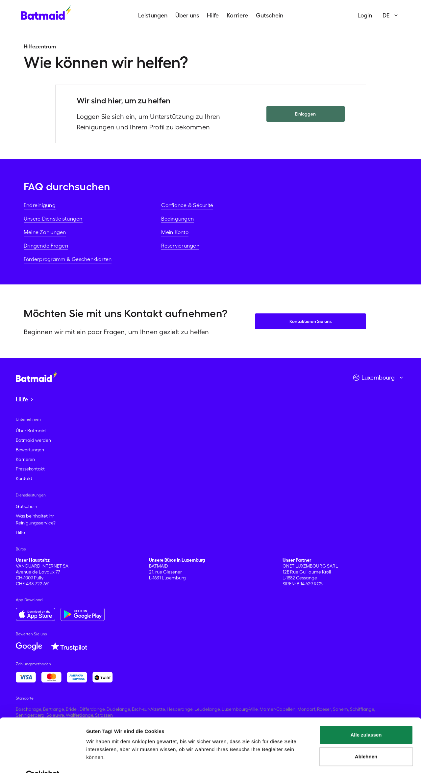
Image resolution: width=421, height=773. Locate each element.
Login (365, 15)
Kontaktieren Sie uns (310, 321)
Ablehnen (366, 741)
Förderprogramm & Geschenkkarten (67, 259)
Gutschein (269, 15)
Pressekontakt (30, 468)
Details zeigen (102, 760)
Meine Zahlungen (45, 232)
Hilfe (213, 15)
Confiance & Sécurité (187, 205)
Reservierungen (180, 246)
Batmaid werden (33, 440)
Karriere (237, 15)
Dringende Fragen (46, 246)
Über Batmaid (31, 430)
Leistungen (152, 15)
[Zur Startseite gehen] (36, 376)
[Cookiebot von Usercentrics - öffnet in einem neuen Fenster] (42, 760)
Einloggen (305, 114)
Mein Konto (174, 232)
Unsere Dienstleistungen (53, 219)
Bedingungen (177, 219)
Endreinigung (40, 205)
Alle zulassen (366, 719)
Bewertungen (30, 449)
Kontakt (24, 478)
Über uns (187, 15)
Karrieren (25, 459)
